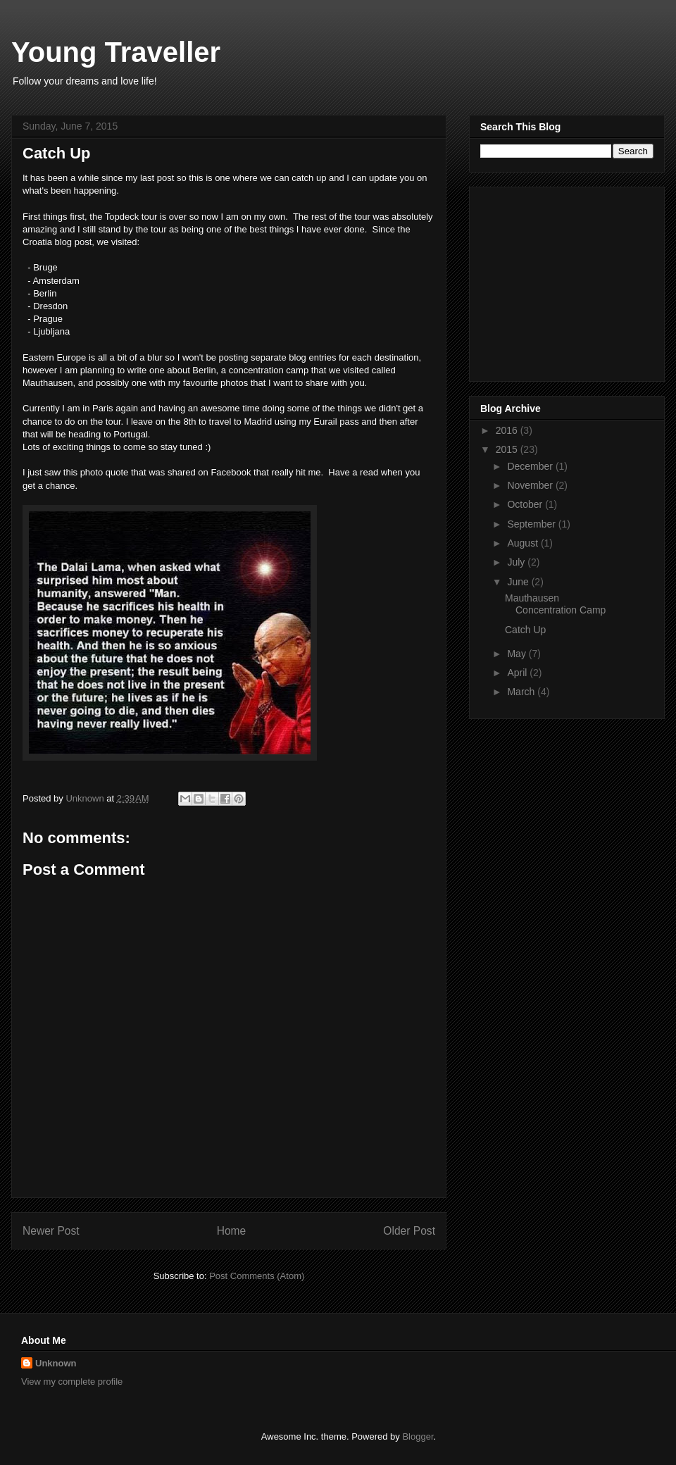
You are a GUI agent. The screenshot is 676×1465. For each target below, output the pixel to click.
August (523, 543)
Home (231, 1231)
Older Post (409, 1231)
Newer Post (51, 1231)
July (517, 562)
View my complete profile (72, 1381)
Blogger (417, 1436)
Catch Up (525, 629)
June (519, 581)
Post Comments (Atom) (256, 1276)
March (522, 691)
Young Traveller (115, 52)
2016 (508, 430)
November (531, 485)
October (526, 504)
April (518, 672)
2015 (508, 449)
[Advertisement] (568, 280)
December (531, 466)
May (517, 653)
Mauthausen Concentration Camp (555, 604)
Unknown (56, 1363)
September (532, 524)
